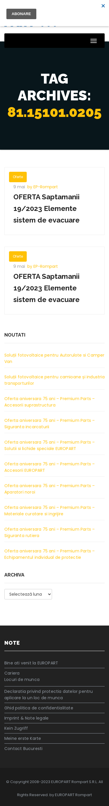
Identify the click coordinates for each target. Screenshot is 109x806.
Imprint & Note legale (26, 718)
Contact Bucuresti (23, 748)
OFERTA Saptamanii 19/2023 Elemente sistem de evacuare (46, 208)
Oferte (18, 176)
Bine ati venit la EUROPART (31, 663)
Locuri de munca (22, 679)
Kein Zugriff (16, 728)
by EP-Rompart (42, 187)
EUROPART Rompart (73, 795)
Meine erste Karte (22, 738)
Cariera (11, 673)
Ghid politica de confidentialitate (38, 708)
